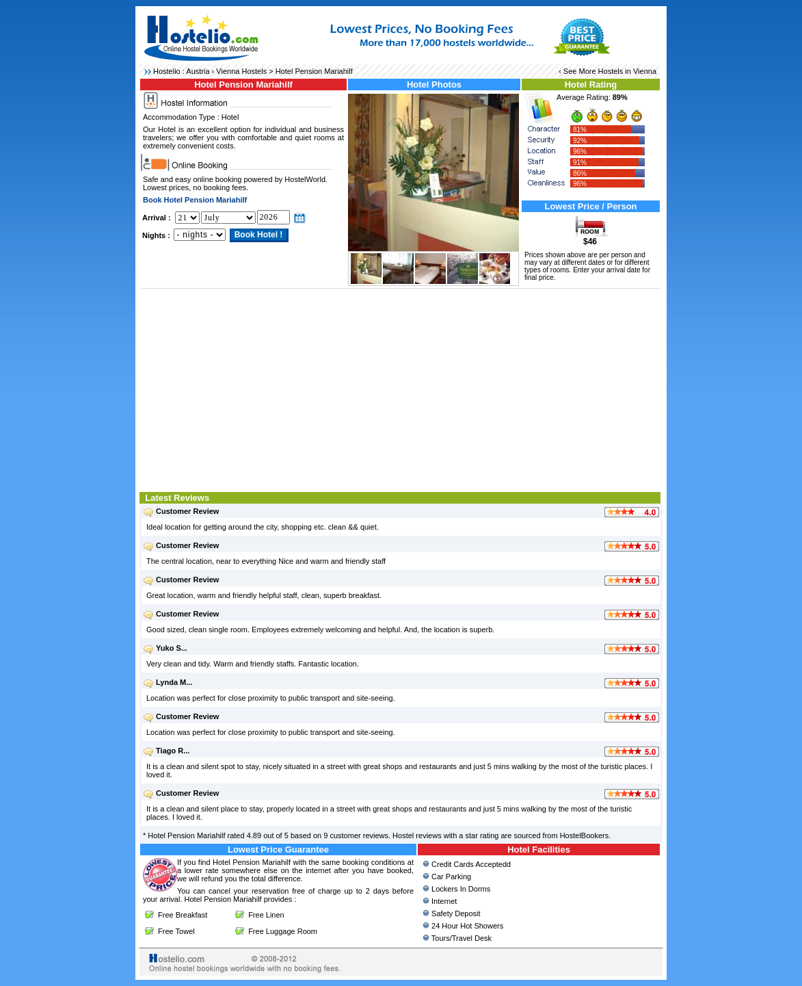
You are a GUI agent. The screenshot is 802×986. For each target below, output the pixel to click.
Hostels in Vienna (627, 71)
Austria (197, 71)
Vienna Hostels (241, 71)
